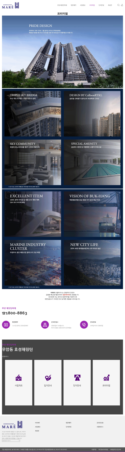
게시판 (110, 5)
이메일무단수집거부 (115, 449)
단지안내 (101, 5)
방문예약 (73, 5)
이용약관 (94, 449)
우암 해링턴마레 (62, 5)
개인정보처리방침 (103, 449)
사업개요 (82, 5)
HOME (37, 423)
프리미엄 (92, 5)
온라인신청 (100, 423)
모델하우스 (100, 427)
